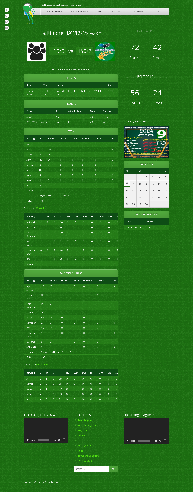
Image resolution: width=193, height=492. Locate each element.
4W (110, 216)
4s (113, 138)
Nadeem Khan (30, 251)
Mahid (29, 154)
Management (84, 445)
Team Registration (87, 420)
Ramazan (31, 227)
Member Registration (88, 425)
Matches (116, 11)
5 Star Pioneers (53, 11)
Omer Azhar (29, 296)
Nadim (29, 264)
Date (128, 221)
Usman (29, 165)
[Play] (28, 439)
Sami (28, 170)
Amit (28, 149)
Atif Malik (31, 222)
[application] (46, 430)
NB (68, 216)
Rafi (28, 144)
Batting (30, 138)
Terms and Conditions (89, 455)
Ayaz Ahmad (29, 288)
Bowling (30, 216)
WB (77, 216)
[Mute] (59, 439)
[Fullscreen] (63, 439)
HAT (93, 216)
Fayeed (29, 190)
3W (102, 216)
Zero (74, 138)
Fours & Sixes (85, 461)
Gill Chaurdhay (43, 364)
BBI (85, 216)
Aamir (29, 159)
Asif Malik (29, 243)
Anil (28, 185)
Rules (80, 450)
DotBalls (86, 138)
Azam (29, 180)
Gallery (81, 440)
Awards (81, 435)
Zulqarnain (31, 341)
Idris (28, 259)
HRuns (51, 138)
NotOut (63, 138)
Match (150, 221)
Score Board (137, 11)
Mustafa (30, 175)
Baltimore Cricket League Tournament (61, 5)
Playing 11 (83, 430)
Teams (99, 11)
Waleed (40, 208)
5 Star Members (79, 11)
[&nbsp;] (106, 138)
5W (117, 373)
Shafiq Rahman (30, 234)
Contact (156, 11)
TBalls (98, 138)
